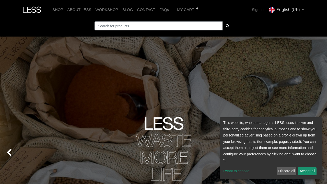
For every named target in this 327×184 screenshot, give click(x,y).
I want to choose (236, 171)
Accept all (307, 171)
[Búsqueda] (227, 25)
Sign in (258, 9)
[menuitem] (57, 10)
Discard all (286, 171)
